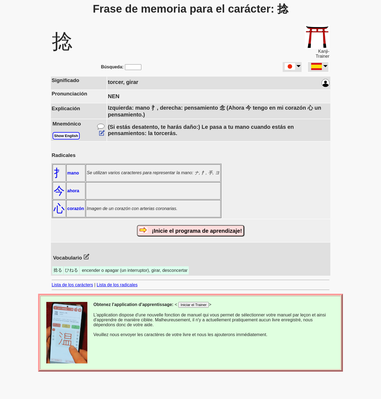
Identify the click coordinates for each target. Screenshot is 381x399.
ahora (73, 190)
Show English (66, 136)
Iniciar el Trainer (194, 305)
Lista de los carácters (72, 284)
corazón (75, 208)
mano (73, 173)
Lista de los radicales (117, 284)
